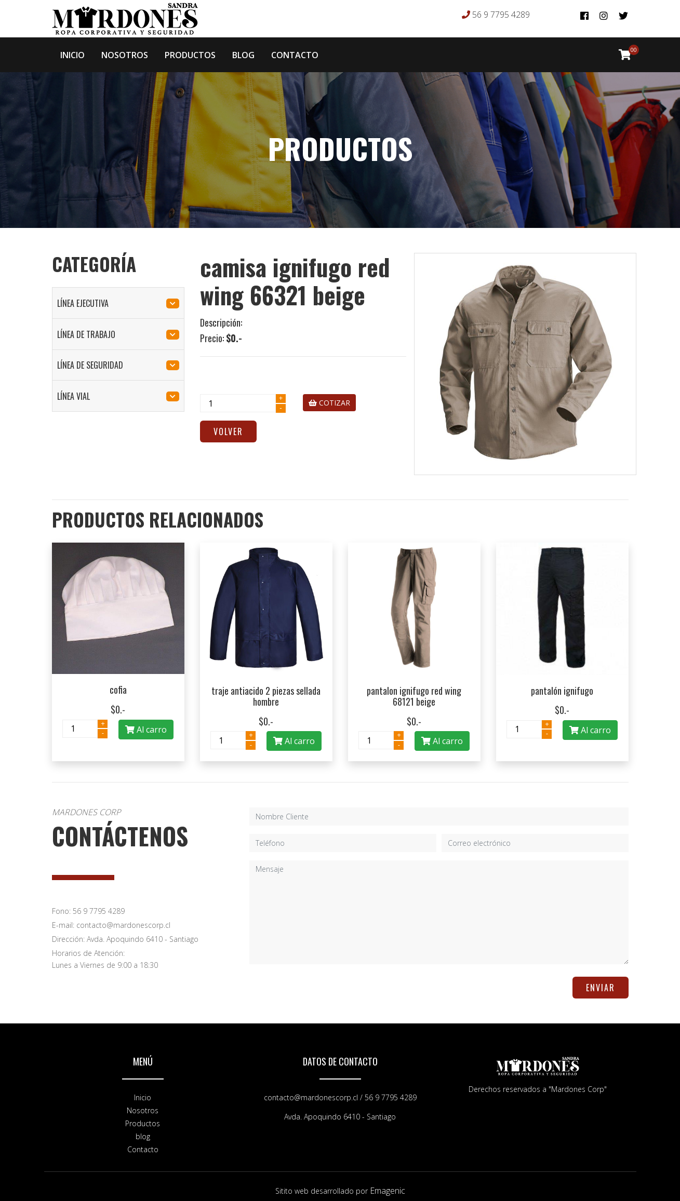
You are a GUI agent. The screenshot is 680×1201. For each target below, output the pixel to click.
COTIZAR (329, 394)
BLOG (243, 51)
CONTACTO (294, 51)
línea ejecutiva (118, 295)
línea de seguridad (118, 356)
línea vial (118, 388)
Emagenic (387, 1182)
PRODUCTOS (190, 51)
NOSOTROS (124, 51)
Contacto (142, 1141)
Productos (142, 1115)
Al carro (146, 721)
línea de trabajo (118, 326)
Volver (228, 423)
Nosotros (142, 1102)
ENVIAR (600, 979)
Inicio (142, 1089)
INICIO (72, 51)
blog (143, 1128)
